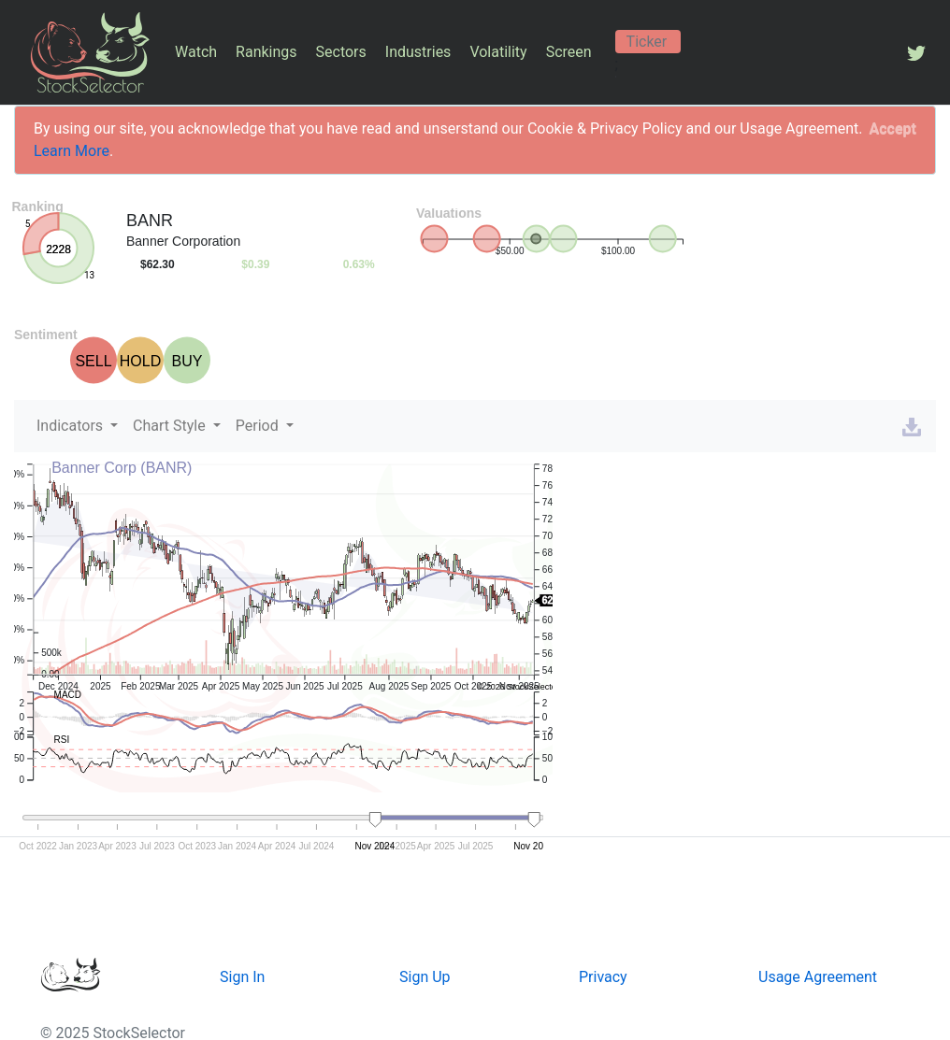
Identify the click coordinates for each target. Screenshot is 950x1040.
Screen (569, 52)
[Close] (893, 129)
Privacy (603, 977)
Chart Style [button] (171, 426)
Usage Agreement (817, 977)
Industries (418, 52)
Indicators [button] (71, 426)
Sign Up (425, 977)
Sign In (242, 977)
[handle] (375, 820)
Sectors (341, 52)
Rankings (266, 52)
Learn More (71, 151)
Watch (196, 52)
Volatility (497, 52)
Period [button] (259, 426)
